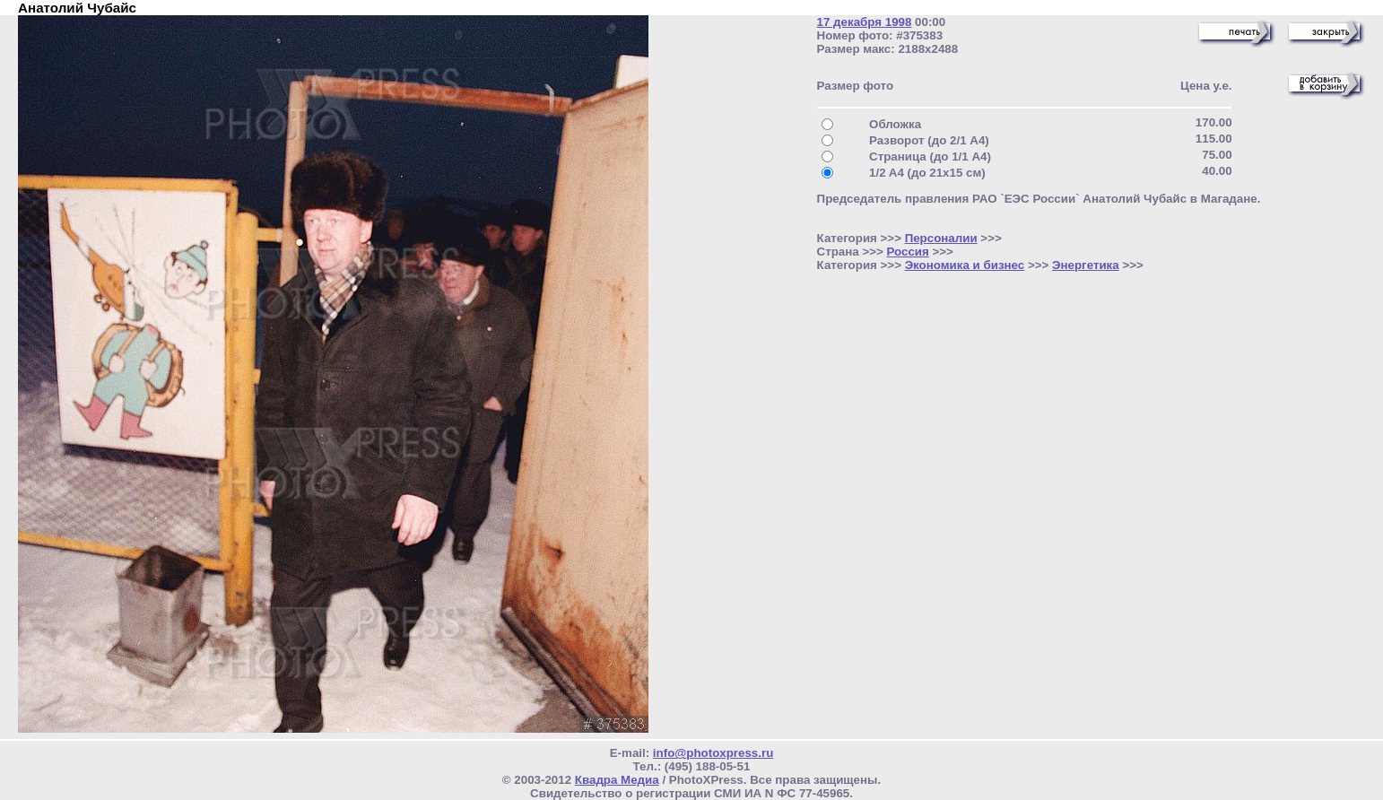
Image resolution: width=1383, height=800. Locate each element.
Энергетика (1085, 265)
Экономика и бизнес (965, 265)
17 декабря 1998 (864, 22)
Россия (908, 251)
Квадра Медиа (617, 780)
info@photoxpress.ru (713, 753)
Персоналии (941, 238)
